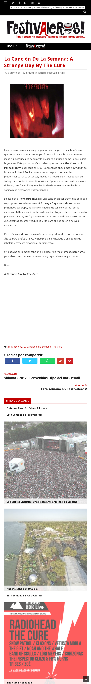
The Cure (57, 346)
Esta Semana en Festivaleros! (24, 595)
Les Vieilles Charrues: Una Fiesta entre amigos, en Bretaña (42, 501)
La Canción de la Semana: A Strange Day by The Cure (38, 62)
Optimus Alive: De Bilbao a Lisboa (27, 408)
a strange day (14, 346)
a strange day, (32, 73)
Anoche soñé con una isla (22, 588)
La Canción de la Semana (37, 346)
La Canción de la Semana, (47, 73)
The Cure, (62, 73)
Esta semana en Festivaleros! (24, 414)
